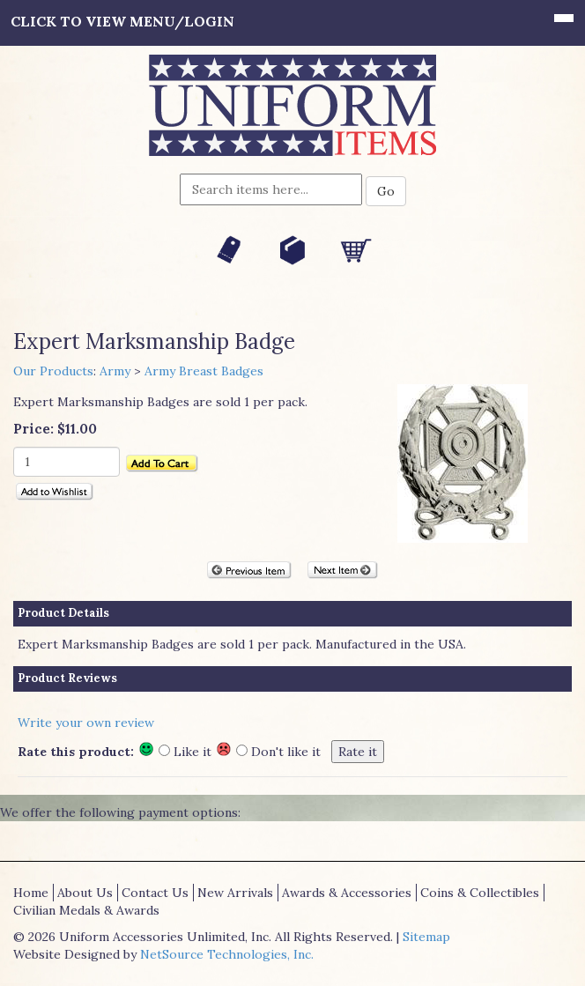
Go (386, 191)
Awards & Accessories (346, 893)
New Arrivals (235, 893)
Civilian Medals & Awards (86, 910)
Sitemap (426, 937)
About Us (85, 893)
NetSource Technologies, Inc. (227, 954)
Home (30, 893)
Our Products (53, 371)
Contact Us (155, 893)
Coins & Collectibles (479, 893)
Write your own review (86, 722)
